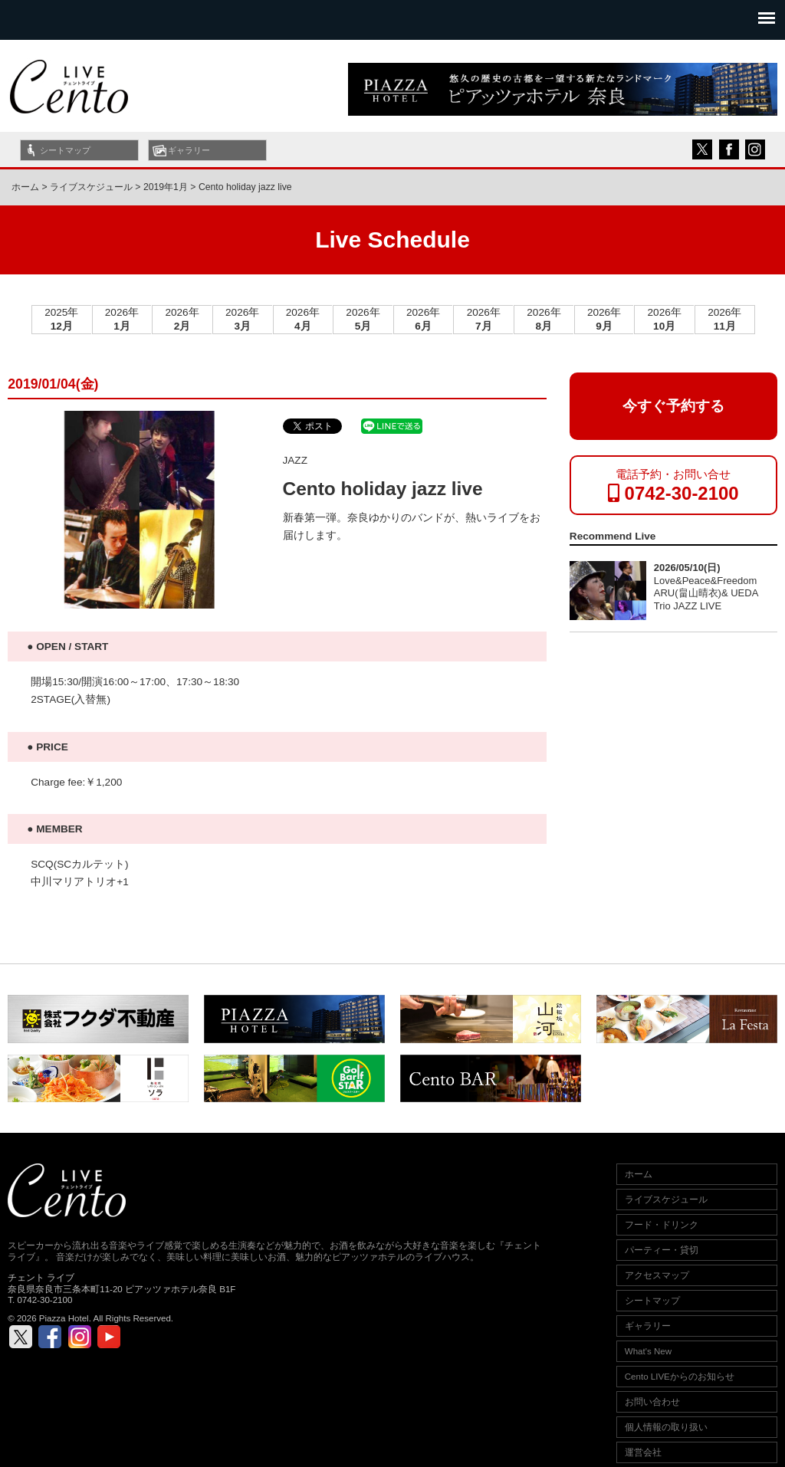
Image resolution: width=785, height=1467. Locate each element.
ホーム (25, 187)
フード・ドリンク (661, 1224)
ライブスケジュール (666, 1199)
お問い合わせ (652, 1401)
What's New (648, 1351)
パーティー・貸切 (661, 1250)
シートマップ (65, 150)
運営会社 (643, 1452)
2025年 (61, 319)
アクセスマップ (657, 1275)
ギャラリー (189, 150)
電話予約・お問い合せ (673, 486)
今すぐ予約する (673, 406)
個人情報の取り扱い (666, 1427)
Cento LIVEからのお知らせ (679, 1376)
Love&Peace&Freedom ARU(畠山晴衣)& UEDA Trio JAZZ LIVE (706, 593)
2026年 (122, 319)
